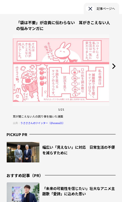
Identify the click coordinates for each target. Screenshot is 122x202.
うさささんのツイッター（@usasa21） (42, 123)
